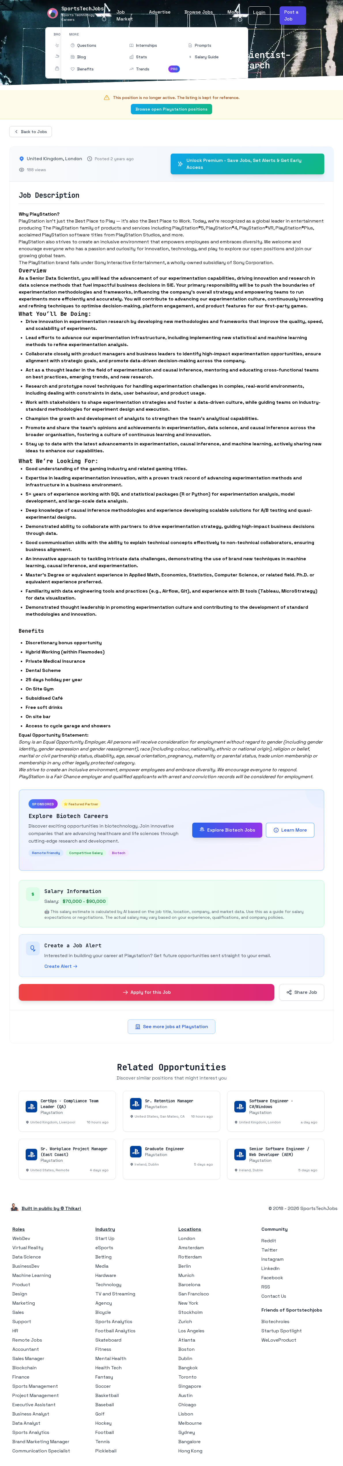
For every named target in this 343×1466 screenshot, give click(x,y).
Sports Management (35, 1386)
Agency (103, 1303)
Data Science (26, 1257)
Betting (103, 1257)
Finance (20, 1377)
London (186, 1238)
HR (15, 1331)
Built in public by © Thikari (51, 1208)
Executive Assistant (34, 1405)
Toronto (187, 1377)
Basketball (107, 1395)
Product (21, 1285)
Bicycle (103, 1312)
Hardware (105, 1275)
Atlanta (186, 1340)
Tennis (102, 1442)
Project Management (35, 1395)
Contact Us (273, 1296)
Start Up (104, 1238)
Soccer (103, 1386)
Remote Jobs (27, 1340)
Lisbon (185, 1414)
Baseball (104, 1405)
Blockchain (24, 1368)
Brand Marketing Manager (40, 1442)
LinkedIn (270, 1268)
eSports (104, 1248)
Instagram (272, 1259)
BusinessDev (25, 1266)
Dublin (185, 1358)
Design (19, 1294)
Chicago (187, 1405)
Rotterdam (190, 1257)
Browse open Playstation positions (171, 109)
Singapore (189, 1386)
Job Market (124, 15)
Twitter (269, 1250)
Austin (185, 1395)
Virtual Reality (27, 1248)
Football (104, 1432)
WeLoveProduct (278, 1340)
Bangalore (189, 1442)
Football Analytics (115, 1331)
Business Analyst (30, 1414)
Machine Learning (31, 1275)
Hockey (103, 1423)
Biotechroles (275, 1322)
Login (259, 12)
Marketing (23, 1303)
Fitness (103, 1349)
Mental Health (110, 1358)
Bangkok (188, 1368)
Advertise (160, 12)
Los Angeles (191, 1331)
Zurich (185, 1322)
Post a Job (291, 15)
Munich (186, 1275)
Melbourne (190, 1423)
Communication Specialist (41, 1451)
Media (101, 1266)
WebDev (21, 1238)
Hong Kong (190, 1451)
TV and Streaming (115, 1294)
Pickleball (105, 1451)
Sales (18, 1312)
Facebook (272, 1278)
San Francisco (193, 1294)
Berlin (184, 1266)
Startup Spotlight (281, 1331)
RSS (265, 1287)
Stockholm (190, 1312)
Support (21, 1322)
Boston (186, 1349)
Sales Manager (28, 1358)
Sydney (186, 1432)
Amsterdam (191, 1248)
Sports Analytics (30, 1432)
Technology (108, 1285)
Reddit (268, 1241)
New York (188, 1303)
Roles (18, 1229)
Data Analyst (26, 1423)
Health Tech (108, 1368)
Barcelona (189, 1285)
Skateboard (108, 1340)
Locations (189, 1229)
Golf (100, 1414)
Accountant (25, 1349)
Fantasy (104, 1377)
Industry (105, 1229)
